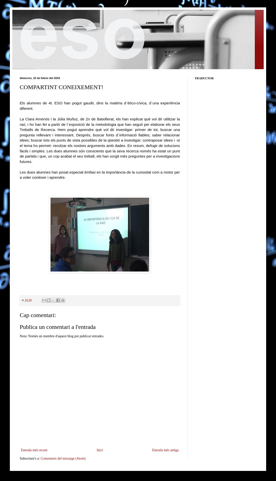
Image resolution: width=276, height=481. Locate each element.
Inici (100, 450)
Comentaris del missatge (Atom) (63, 458)
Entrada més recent (34, 450)
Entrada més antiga (165, 450)
